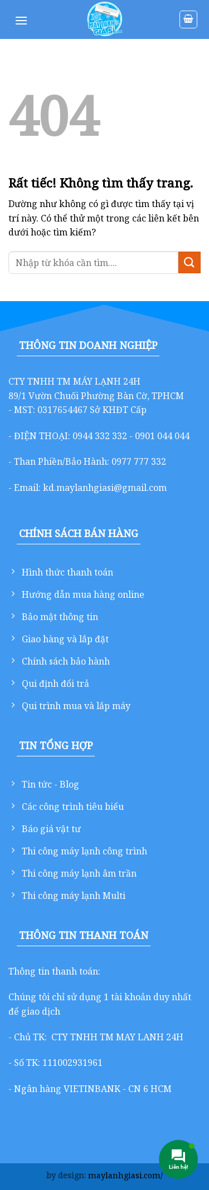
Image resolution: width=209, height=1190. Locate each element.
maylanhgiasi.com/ (125, 1175)
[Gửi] (189, 262)
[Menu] (21, 19)
